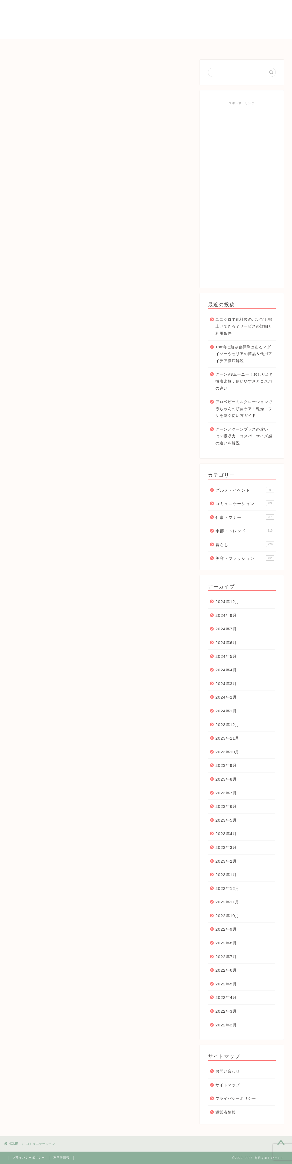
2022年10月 (227, 915)
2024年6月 (226, 642)
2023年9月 (226, 765)
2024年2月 (226, 697)
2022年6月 (226, 970)
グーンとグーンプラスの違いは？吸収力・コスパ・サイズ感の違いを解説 (243, 436)
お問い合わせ (243, 45)
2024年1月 (226, 711)
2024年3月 (226, 683)
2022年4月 (226, 997)
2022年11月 (227, 902)
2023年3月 (226, 847)
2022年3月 (226, 1011)
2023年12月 (227, 724)
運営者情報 (225, 1112)
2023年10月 (227, 752)
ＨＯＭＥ (45, 45)
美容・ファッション (244, 558)
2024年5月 (226, 656)
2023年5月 (226, 820)
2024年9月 (226, 615)
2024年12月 (227, 601)
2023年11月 (227, 738)
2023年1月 (226, 874)
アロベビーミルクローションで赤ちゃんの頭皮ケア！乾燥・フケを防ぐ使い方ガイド (243, 409)
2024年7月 (226, 629)
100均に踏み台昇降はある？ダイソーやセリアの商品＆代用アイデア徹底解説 (243, 354)
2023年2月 (226, 861)
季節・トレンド (82, 45)
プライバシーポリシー (235, 1099)
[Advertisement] (242, 193)
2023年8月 (226, 779)
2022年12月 (227, 888)
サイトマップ (227, 1085)
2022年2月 (226, 1025)
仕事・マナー (203, 45)
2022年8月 (226, 943)
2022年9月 (226, 929)
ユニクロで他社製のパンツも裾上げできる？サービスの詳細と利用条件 (243, 326)
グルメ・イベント (244, 489)
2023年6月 (226, 806)
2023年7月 (226, 793)
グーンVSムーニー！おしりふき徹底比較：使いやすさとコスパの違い (244, 381)
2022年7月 (226, 956)
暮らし (117, 45)
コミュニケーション (157, 45)
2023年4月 (226, 833)
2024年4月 (226, 670)
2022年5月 (226, 984)
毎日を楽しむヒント (146, 19)
